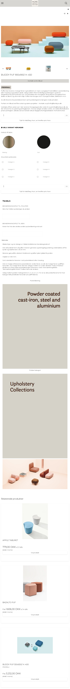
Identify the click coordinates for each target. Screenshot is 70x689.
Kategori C (11, 177)
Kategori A (11, 162)
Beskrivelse (5, 240)
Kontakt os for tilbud (35, 81)
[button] (64, 13)
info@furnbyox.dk (55, 103)
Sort (38, 152)
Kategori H (46, 169)
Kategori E (46, 162)
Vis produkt (35, 553)
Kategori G (11, 169)
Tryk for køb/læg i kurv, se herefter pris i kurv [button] (35, 120)
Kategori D (46, 177)
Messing (4, 152)
